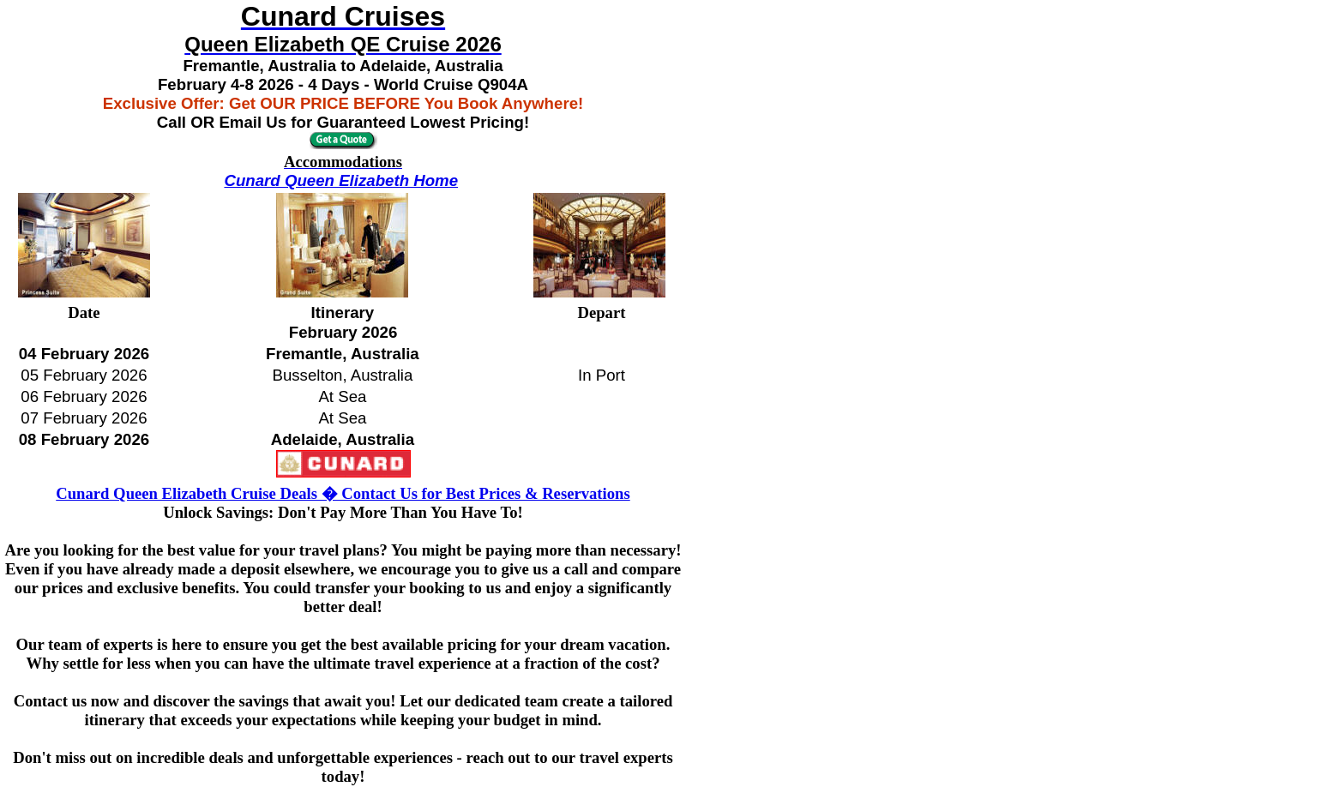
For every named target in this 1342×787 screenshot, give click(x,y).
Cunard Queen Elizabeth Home (341, 180)
